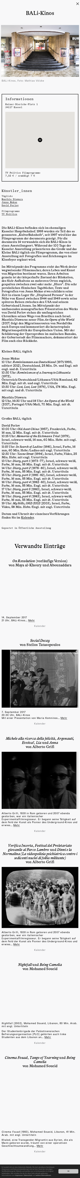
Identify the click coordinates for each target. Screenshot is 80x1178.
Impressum (19, 1175)
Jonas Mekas (9, 202)
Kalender (27, 517)
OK (68, 1171)
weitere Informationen (43, 1175)
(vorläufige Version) (39, 561)
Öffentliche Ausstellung (35, 527)
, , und (40, 740)
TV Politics (9, 214)
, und (40, 851)
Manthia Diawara (12, 199)
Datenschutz (28, 1175)
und (40, 964)
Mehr (64, 718)
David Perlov (10, 205)
